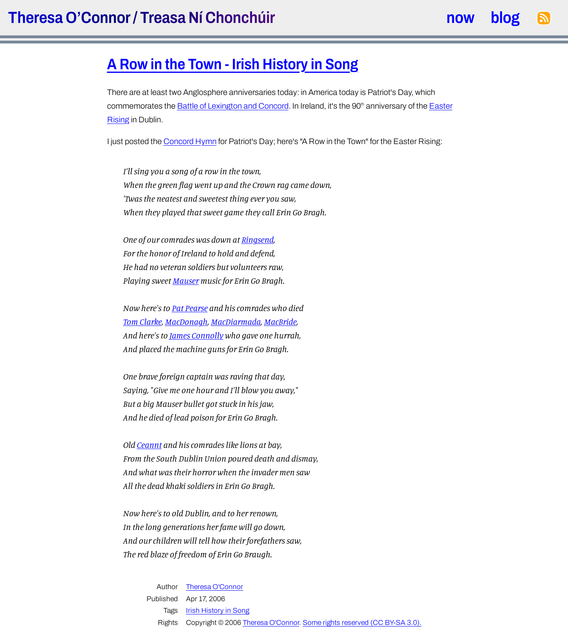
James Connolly (196, 335)
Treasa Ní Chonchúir (207, 17)
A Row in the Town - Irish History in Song (232, 64)
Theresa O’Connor (69, 17)
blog (505, 17)
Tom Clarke (142, 321)
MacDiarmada (236, 321)
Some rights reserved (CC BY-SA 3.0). (362, 623)
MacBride (280, 321)
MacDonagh (186, 321)
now (460, 17)
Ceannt (149, 444)
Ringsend (258, 239)
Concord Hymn (190, 141)
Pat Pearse (190, 308)
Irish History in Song (217, 610)
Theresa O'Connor (214, 587)
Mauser (186, 280)
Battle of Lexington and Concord (233, 105)
